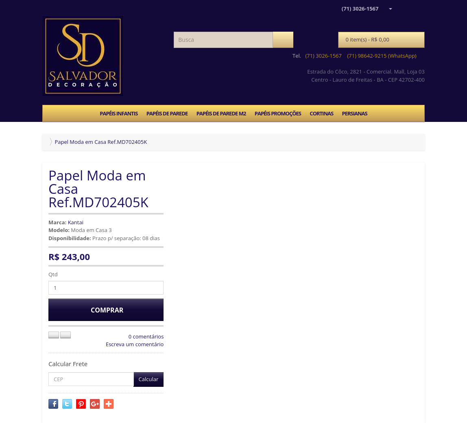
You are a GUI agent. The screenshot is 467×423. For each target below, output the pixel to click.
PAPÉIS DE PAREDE (167, 113)
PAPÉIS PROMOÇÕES (278, 113)
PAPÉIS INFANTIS (118, 113)
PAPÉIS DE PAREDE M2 (221, 113)
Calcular (149, 379)
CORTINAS (321, 113)
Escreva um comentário (135, 344)
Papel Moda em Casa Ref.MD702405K (101, 141)
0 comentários (146, 336)
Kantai (75, 222)
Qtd (53, 274)
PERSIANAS (354, 113)
